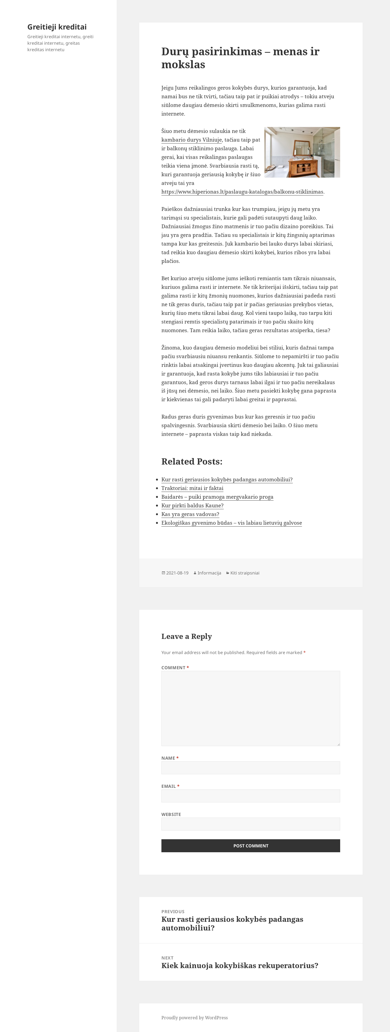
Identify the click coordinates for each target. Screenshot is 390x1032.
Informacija (209, 573)
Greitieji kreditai (57, 27)
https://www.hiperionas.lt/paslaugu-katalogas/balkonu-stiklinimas (242, 191)
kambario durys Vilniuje (191, 139)
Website (171, 814)
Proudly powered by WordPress (194, 1018)
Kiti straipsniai (244, 573)
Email (170, 786)
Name (170, 758)
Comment (175, 668)
